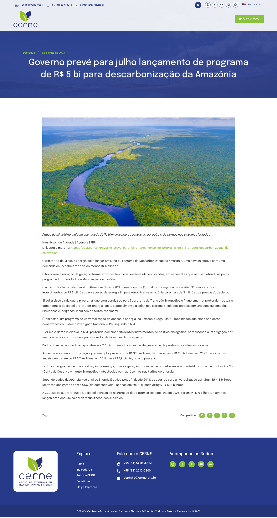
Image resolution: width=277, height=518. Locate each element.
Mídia (163, 19)
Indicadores (85, 470)
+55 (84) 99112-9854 (29, 5)
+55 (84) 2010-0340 (59, 5)
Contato (222, 19)
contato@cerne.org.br (89, 5)
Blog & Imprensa (88, 487)
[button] (198, 5)
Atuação (97, 19)
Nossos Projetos (200, 19)
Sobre (179, 19)
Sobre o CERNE (86, 476)
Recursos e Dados (140, 19)
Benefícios (116, 19)
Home (80, 19)
